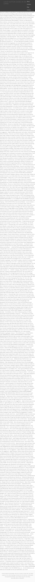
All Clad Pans (24, 575)
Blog (28, 7)
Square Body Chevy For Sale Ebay (23, 576)
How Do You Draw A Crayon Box (21, 573)
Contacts (29, 10)
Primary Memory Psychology (8, 573)
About (28, 1)
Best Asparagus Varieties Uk (15, 575)
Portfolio (29, 4)
